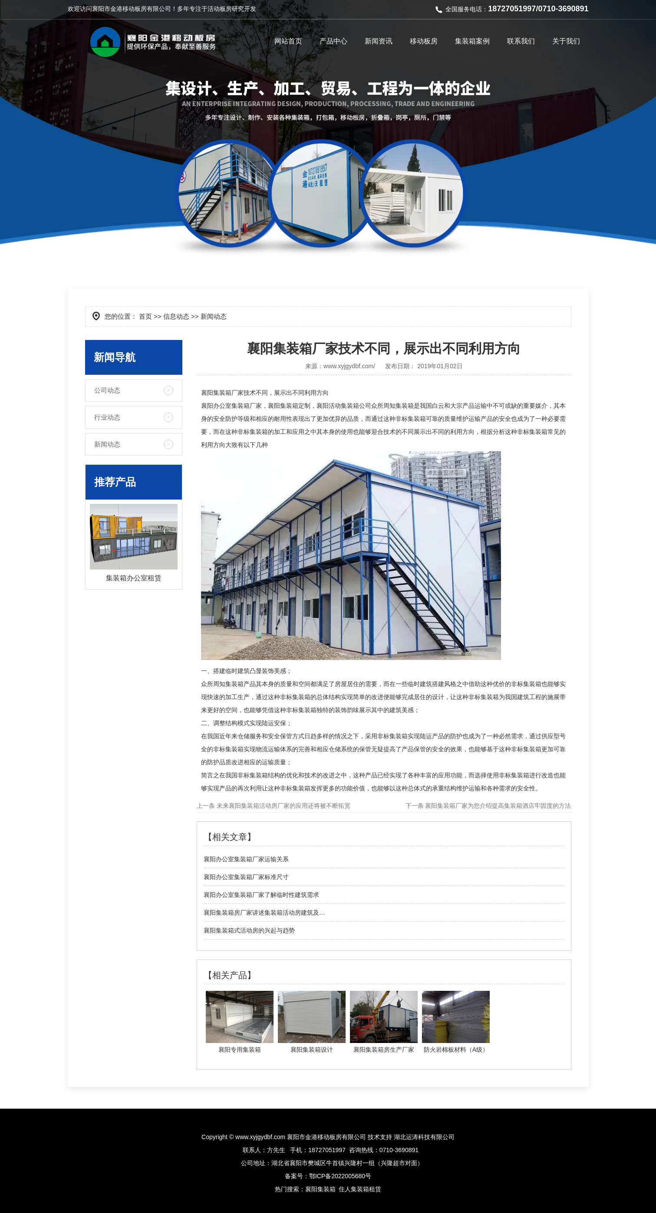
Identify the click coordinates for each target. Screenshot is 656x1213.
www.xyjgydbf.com (260, 1136)
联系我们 (521, 41)
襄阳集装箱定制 (289, 405)
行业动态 (107, 417)
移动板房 (424, 41)
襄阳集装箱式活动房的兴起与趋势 (249, 930)
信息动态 (176, 316)
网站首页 (288, 41)
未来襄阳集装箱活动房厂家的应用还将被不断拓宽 (282, 805)
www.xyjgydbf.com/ (349, 366)
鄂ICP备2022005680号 (340, 1176)
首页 (145, 316)
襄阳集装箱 (320, 1189)
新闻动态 (107, 444)
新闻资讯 (378, 41)
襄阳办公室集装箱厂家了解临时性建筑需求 (261, 894)
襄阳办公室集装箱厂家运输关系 (246, 859)
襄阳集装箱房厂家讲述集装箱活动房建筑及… (264, 912)
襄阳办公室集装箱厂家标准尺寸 (246, 876)
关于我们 (566, 41)
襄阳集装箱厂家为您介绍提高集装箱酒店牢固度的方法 (497, 805)
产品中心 (333, 41)
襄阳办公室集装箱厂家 (231, 405)
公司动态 (107, 390)
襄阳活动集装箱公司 (343, 405)
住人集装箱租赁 (360, 1189)
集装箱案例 (472, 41)
